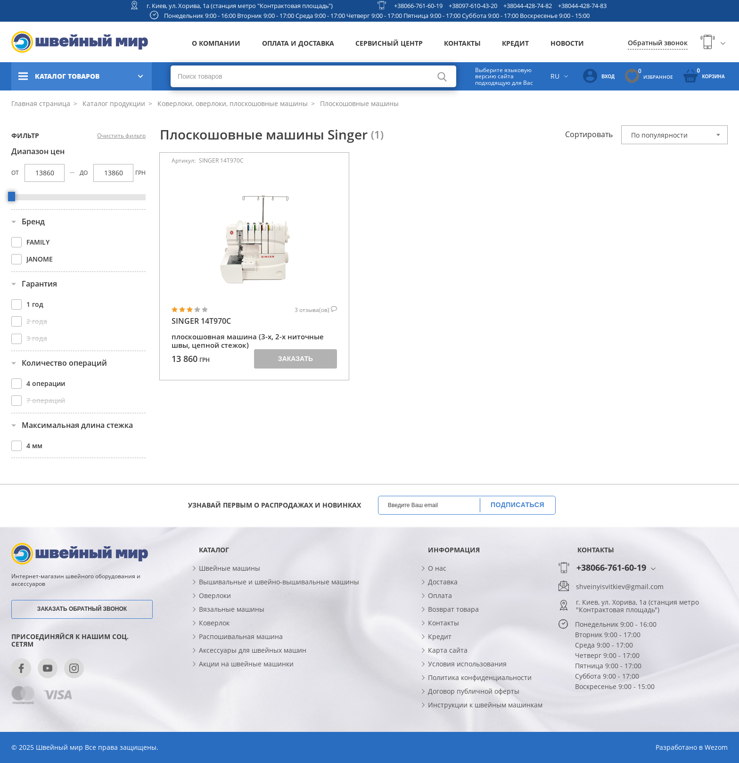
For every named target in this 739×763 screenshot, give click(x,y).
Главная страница (40, 103)
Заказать (295, 358)
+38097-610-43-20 (473, 5)
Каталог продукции (113, 103)
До (84, 173)
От (15, 173)
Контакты (462, 43)
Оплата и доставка (298, 43)
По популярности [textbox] (659, 135)
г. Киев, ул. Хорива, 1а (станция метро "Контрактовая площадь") (240, 5)
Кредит (515, 43)
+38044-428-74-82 (527, 5)
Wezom (716, 747)
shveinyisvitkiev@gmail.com (620, 587)
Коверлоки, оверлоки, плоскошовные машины (232, 103)
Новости (567, 43)
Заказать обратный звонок (82, 609)
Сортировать (589, 134)
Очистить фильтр (121, 135)
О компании (216, 43)
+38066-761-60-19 (418, 5)
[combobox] (674, 134)
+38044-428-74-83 (582, 5)
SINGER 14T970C (201, 321)
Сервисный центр (389, 43)
